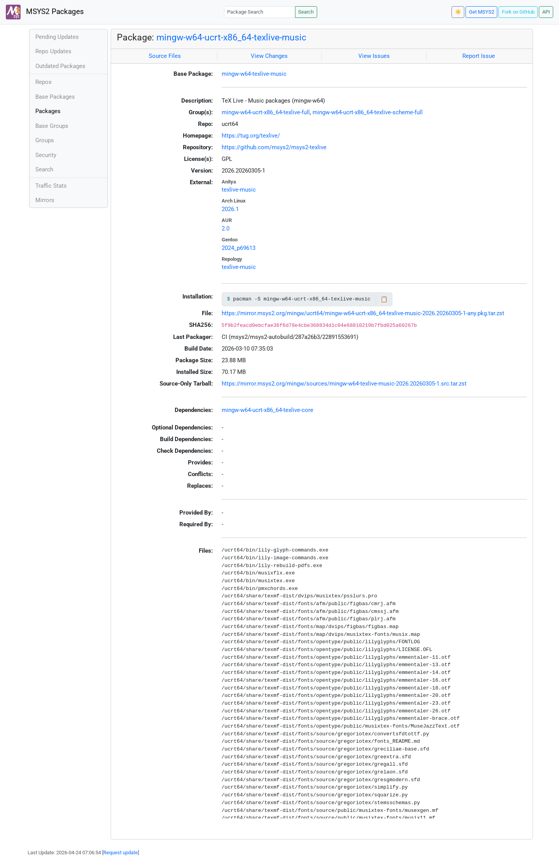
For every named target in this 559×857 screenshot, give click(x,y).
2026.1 (230, 209)
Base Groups (51, 125)
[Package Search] (259, 11)
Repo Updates (53, 51)
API (546, 12)
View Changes (269, 55)
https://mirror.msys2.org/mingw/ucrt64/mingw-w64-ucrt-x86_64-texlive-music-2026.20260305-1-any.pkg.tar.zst (363, 313)
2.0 (225, 228)
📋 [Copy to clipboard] (384, 299)
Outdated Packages (60, 66)
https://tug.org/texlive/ (251, 135)
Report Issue (478, 55)
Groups (44, 140)
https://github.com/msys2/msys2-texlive (274, 147)
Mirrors (44, 200)
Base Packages (55, 96)
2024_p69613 (238, 247)
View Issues (374, 55)
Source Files (165, 55)
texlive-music (239, 189)
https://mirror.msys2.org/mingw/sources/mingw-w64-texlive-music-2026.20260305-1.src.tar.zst (344, 383)
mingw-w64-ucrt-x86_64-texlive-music (231, 37)
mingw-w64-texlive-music (254, 73)
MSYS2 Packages (45, 12)
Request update (120, 852)
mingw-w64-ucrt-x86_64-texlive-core (267, 410)
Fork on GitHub (518, 12)
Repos (43, 82)
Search (306, 12)
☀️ (458, 12)
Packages (48, 111)
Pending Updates (57, 36)
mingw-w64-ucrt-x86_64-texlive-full (266, 112)
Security (45, 155)
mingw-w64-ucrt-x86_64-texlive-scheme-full (367, 112)
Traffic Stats (51, 185)
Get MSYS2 (481, 12)
